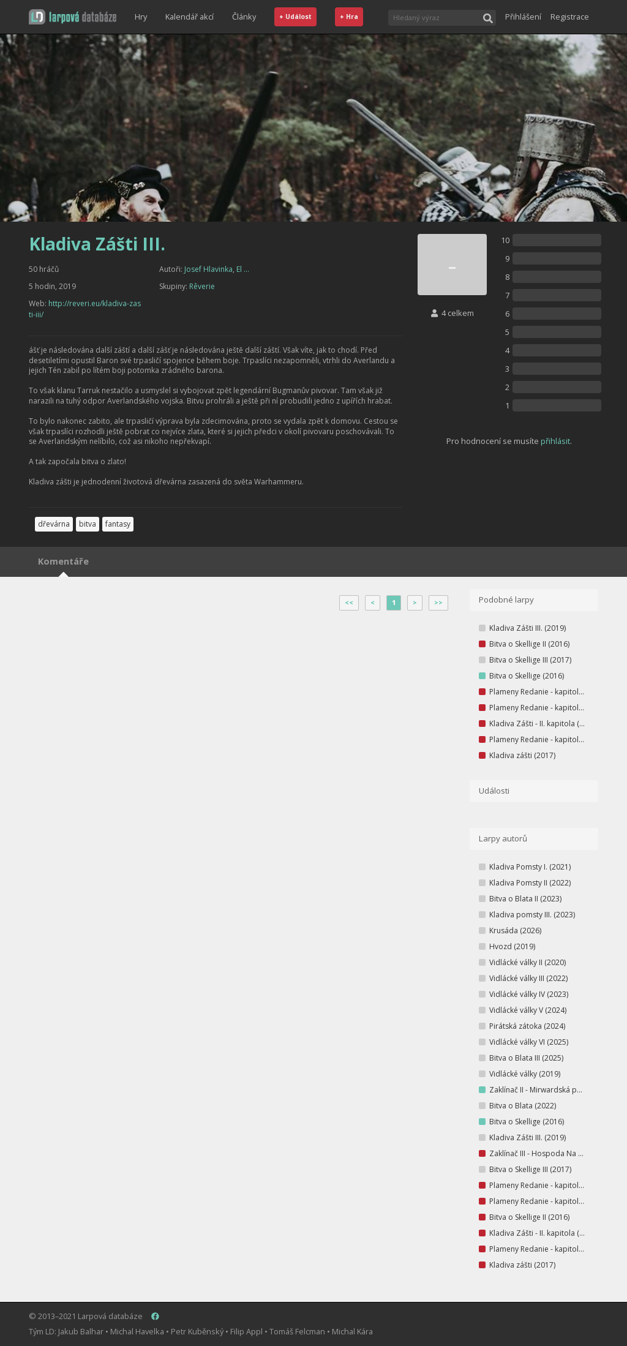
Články (244, 16)
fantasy (117, 524)
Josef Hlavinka (208, 269)
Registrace (569, 16)
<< (349, 602)
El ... (242, 269)
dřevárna (54, 524)
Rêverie (202, 286)
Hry (141, 16)
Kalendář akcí (189, 16)
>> (438, 602)
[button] (72, 17)
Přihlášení (523, 16)
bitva (87, 524)
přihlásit (555, 440)
